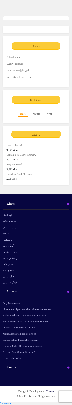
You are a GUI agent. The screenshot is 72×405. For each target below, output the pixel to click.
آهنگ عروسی (10, 282)
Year (49, 114)
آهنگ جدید (8, 245)
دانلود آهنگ (9, 215)
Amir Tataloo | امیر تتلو (18, 70)
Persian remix (10, 252)
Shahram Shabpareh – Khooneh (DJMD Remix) (27, 309)
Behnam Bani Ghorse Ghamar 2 (21, 155)
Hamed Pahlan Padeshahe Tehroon (20, 339)
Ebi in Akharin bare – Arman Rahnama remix (25, 321)
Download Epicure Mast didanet (19, 327)
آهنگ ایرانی (9, 276)
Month (36, 114)
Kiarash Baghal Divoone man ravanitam (23, 346)
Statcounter (6, 403)
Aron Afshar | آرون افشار (19, 77)
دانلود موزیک (9, 227)
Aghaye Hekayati (15, 63)
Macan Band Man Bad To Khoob (19, 333)
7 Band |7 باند (13, 57)
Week (23, 114)
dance (6, 233)
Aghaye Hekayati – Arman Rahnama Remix (25, 315)
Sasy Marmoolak (14, 164)
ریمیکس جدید (10, 258)
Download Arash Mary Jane (19, 174)
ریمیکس (7, 239)
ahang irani (8, 270)
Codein (50, 391)
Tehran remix (9, 221)
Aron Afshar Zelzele (16, 145)
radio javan (8, 264)
